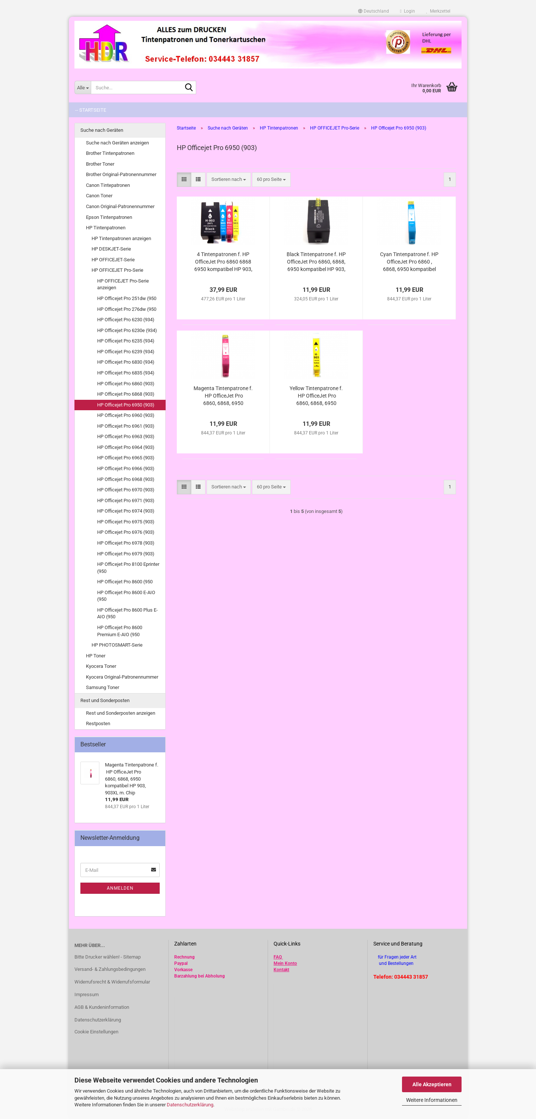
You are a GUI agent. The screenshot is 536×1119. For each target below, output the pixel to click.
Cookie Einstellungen (96, 1031)
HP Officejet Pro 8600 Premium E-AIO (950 (119, 631)
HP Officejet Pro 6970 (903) (125, 489)
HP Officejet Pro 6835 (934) (125, 373)
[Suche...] (82, 87)
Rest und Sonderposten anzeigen (120, 713)
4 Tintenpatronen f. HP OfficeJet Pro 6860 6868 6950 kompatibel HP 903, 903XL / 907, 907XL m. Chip (223, 262)
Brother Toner (100, 164)
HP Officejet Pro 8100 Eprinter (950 (128, 567)
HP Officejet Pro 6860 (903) (125, 383)
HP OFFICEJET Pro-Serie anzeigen (123, 284)
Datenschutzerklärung (190, 1104)
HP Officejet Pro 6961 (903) (125, 426)
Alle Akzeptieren (432, 1084)
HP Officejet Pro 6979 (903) (125, 554)
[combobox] (229, 179)
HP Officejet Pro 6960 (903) (125, 415)
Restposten (98, 723)
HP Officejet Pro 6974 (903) (125, 511)
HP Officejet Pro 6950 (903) (125, 405)
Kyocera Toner (101, 666)
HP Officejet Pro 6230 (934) (125, 319)
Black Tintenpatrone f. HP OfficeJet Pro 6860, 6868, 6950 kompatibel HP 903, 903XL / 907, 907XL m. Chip (316, 262)
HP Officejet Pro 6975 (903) (125, 522)
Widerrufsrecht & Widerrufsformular (112, 982)
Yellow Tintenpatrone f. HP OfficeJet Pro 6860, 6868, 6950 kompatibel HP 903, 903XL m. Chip (316, 396)
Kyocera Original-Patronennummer (122, 677)
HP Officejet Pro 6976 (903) (125, 532)
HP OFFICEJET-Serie (113, 259)
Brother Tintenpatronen (110, 153)
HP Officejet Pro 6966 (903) (125, 468)
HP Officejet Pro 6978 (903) (125, 543)
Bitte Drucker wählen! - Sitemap (107, 957)
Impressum (86, 994)
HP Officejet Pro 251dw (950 (126, 298)
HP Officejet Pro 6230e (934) (127, 330)
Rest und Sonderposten (105, 700)
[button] (373, 11)
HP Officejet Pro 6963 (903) (125, 436)
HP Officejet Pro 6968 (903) (125, 479)
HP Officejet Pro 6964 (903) (125, 447)
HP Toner (95, 656)
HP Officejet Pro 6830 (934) (125, 362)
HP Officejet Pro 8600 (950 (125, 581)
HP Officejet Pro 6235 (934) (125, 341)
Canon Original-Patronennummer (120, 206)
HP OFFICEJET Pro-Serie (117, 270)
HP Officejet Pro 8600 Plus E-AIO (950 (127, 613)
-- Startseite (90, 110)
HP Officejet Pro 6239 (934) (125, 351)
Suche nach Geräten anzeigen (117, 143)
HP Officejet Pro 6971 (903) (125, 500)
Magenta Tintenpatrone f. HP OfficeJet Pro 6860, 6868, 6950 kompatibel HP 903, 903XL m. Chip (223, 396)
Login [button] (407, 11)
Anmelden (120, 888)
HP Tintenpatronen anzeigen (121, 238)
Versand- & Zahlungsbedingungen (110, 969)
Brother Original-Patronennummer (121, 174)
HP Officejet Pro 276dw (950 (126, 309)
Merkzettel (438, 11)
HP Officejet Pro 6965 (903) (125, 457)
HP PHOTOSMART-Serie (117, 645)
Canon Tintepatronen (108, 185)
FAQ (278, 957)
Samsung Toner (102, 687)
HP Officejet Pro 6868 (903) (125, 394)
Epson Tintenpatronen (109, 217)
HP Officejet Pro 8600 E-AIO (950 (126, 596)
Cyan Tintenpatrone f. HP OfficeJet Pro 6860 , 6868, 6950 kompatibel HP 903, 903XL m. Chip (409, 262)
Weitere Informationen (431, 1100)
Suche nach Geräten (101, 130)
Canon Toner (99, 195)
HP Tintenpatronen (105, 227)
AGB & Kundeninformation (101, 1007)
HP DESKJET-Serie (111, 249)
